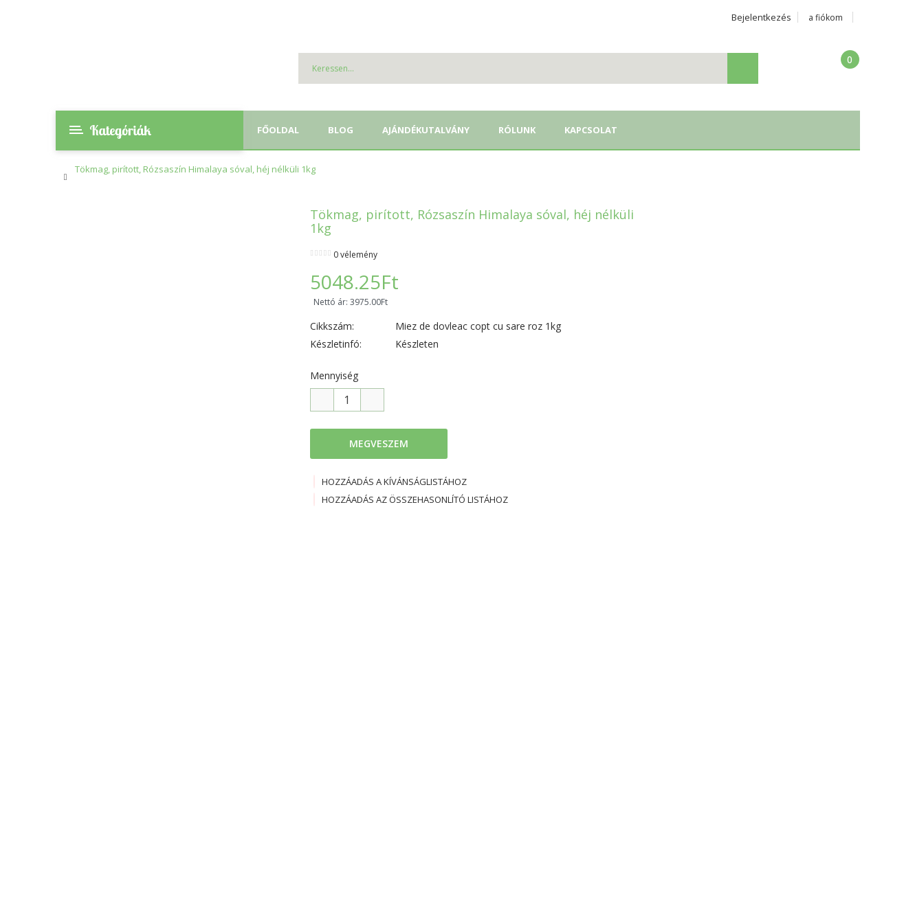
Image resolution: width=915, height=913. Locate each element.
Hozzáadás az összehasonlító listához (410, 499)
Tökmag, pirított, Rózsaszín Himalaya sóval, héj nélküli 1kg (195, 169)
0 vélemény (355, 254)
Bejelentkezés (761, 17)
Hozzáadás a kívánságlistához (390, 481)
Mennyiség (334, 375)
